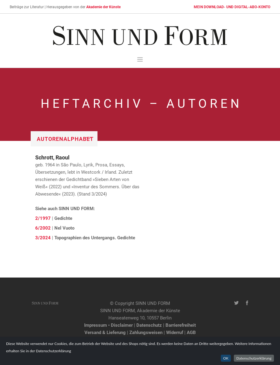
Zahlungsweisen (145, 332)
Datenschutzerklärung (253, 358)
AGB (191, 332)
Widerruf (174, 332)
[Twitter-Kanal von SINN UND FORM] (236, 303)
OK (226, 358)
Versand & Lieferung (105, 332)
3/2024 (43, 237)
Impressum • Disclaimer (108, 325)
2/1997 (43, 218)
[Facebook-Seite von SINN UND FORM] (247, 303)
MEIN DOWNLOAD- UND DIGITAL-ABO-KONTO (232, 6)
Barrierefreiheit (181, 325)
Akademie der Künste (103, 6)
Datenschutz (149, 325)
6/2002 (43, 228)
